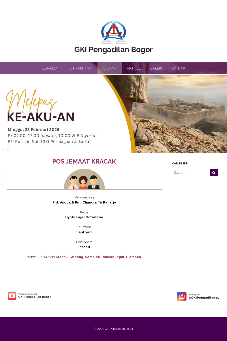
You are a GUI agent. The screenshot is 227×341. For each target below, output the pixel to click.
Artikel (134, 68)
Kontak (179, 68)
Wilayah (109, 68)
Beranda (49, 68)
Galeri (156, 68)
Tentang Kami (80, 68)
